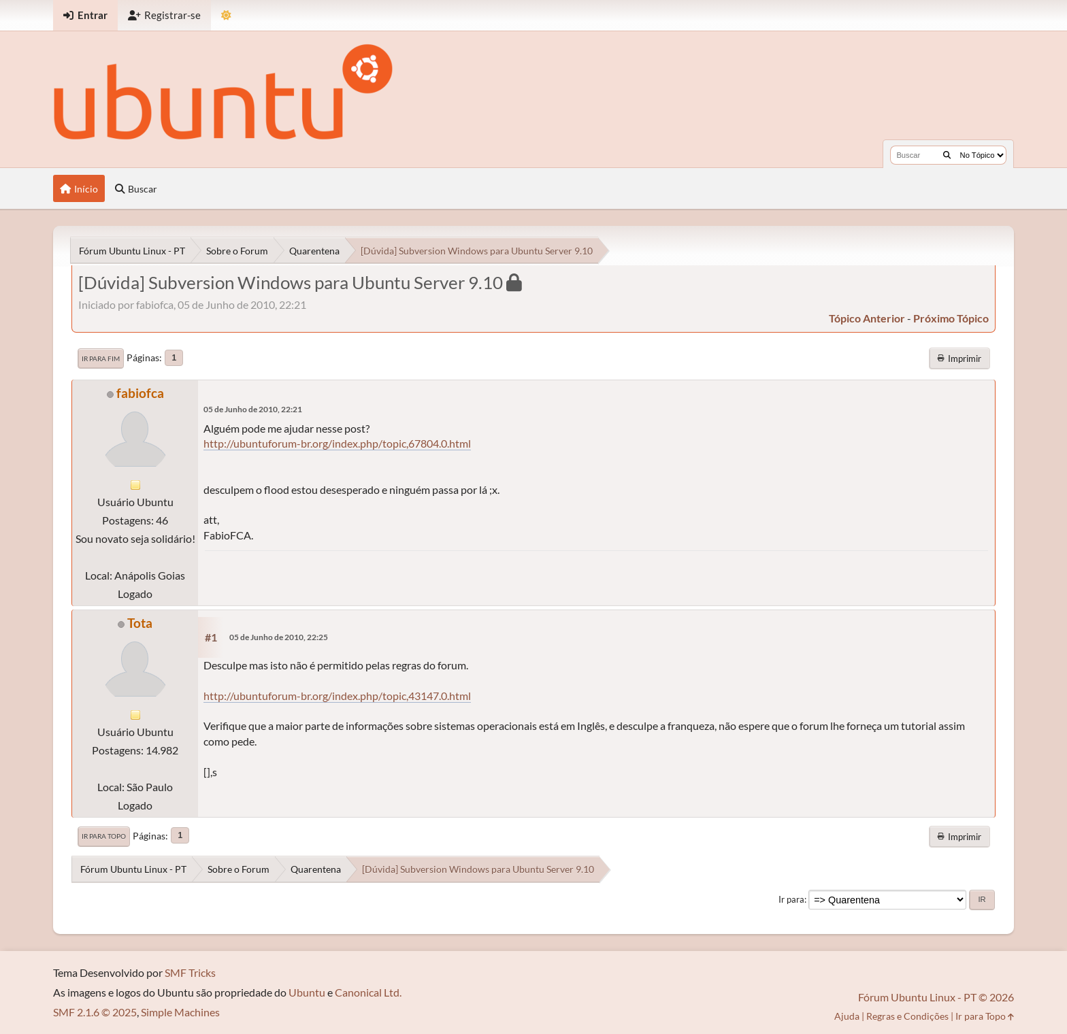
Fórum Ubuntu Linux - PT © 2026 (936, 996)
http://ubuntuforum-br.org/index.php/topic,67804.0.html (337, 443)
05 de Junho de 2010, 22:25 (278, 637)
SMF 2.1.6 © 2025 (95, 1011)
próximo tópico (951, 318)
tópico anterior (867, 318)
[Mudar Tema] (226, 15)
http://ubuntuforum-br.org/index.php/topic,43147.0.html (337, 695)
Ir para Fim (101, 358)
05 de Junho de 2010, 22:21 (252, 409)
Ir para (791, 899)
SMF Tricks (190, 972)
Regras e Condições (907, 1016)
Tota (139, 623)
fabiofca (140, 393)
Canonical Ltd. (368, 992)
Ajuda (846, 1016)
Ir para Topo (104, 836)
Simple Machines (180, 1011)
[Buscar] (946, 155)
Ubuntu (307, 992)
